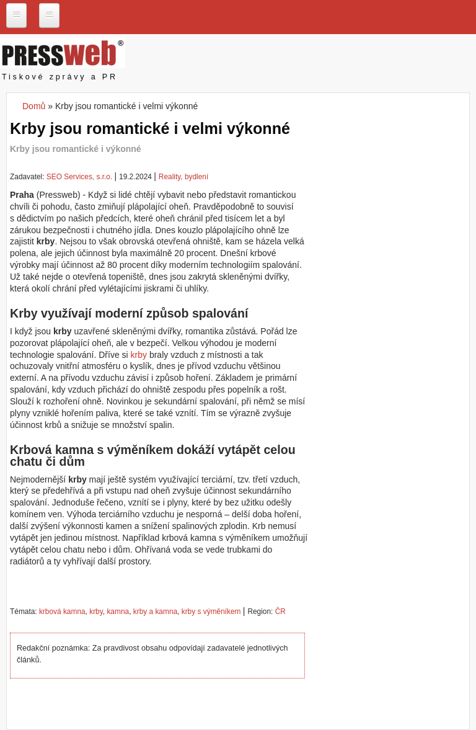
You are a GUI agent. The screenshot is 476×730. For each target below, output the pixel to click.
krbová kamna (62, 611)
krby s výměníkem (211, 611)
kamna (118, 611)
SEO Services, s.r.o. (79, 176)
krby (139, 355)
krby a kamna (155, 611)
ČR (280, 611)
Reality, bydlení (183, 176)
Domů (33, 106)
